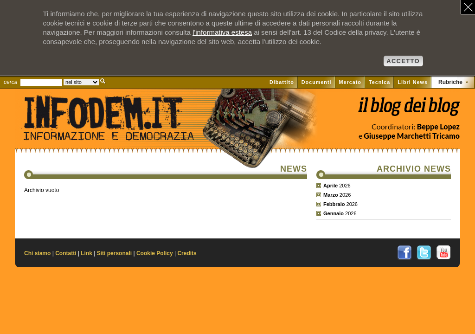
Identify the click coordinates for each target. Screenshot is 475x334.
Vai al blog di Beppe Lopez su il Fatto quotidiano (408, 110)
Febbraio (334, 204)
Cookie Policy (154, 253)
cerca (10, 82)
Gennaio (333, 213)
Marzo (330, 195)
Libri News (413, 82)
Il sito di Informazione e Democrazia (123, 132)
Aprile (330, 185)
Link (86, 253)
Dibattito (282, 82)
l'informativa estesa (222, 32)
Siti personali (114, 253)
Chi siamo (37, 253)
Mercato (350, 82)
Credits (186, 253)
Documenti (317, 82)
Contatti (65, 253)
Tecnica (379, 82)
